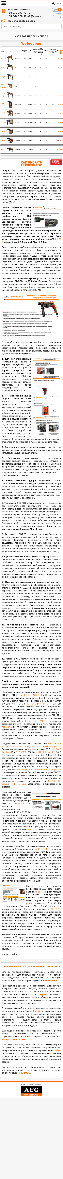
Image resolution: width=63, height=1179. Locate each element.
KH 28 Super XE (53, 746)
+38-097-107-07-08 (18, 9)
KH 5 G (12, 803)
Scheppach (42, 994)
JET (32, 994)
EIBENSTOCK (51, 980)
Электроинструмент (31, 1089)
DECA (58, 1050)
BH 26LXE (24, 746)
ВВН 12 (42, 891)
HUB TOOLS (25, 1072)
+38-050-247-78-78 (18, 12)
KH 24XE (38, 695)
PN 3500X (36, 746)
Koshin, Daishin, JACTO (13, 1039)
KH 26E (52, 743)
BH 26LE (13, 746)
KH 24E (27, 695)
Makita (37, 1011)
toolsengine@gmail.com (21, 20)
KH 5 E (25, 803)
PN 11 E (43, 849)
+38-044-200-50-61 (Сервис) (24, 16)
